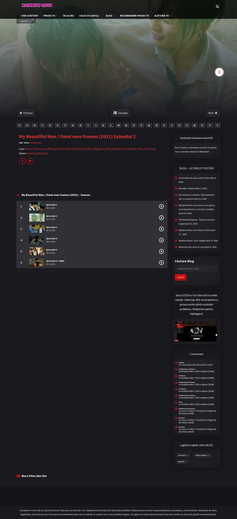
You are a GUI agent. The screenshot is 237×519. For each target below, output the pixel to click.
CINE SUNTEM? (63, 6)
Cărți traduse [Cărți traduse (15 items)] (202, 455)
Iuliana (181, 362)
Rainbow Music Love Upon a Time (194, 230)
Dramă (31, 153)
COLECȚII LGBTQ (119, 6)
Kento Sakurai (65, 149)
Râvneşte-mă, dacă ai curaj (191, 247)
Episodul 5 (51, 249)
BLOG (139, 6)
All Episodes (36, 142)
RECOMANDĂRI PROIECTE (163, 6)
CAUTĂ (180, 277)
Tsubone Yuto (134, 149)
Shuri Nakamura (115, 149)
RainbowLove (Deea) (187, 369)
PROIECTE (81, 6)
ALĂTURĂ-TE (189, 6)
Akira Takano (34, 149)
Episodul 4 (51, 238)
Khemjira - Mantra (187, 188)
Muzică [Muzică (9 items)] (182, 462)
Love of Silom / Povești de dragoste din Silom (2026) (197, 412)
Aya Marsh (49, 149)
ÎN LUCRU (100, 6)
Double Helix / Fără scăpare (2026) (198, 371)
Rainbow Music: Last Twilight (192, 240)
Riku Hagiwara (95, 149)
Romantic (42, 153)
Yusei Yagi (150, 149)
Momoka (80, 149)
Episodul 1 (51, 204)
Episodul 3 (51, 227)
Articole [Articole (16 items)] (183, 455)
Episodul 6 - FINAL (55, 261)
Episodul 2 (51, 216)
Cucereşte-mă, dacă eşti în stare (194, 177)
